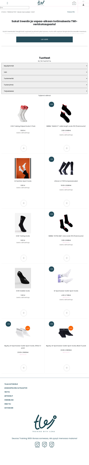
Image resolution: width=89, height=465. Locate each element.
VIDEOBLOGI (9, 400)
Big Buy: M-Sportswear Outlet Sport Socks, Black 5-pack (66, 349)
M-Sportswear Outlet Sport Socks (66, 295)
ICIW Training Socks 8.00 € (23, 239)
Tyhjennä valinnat (44, 95)
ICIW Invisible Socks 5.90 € (23, 294)
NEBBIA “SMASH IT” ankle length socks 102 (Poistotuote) (66, 130)
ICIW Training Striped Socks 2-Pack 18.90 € (23, 129)
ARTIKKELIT (8, 396)
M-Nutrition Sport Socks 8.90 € (23, 184)
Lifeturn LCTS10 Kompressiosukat (66, 185)
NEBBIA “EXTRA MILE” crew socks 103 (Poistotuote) (66, 240)
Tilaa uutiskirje (11, 384)
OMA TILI (7, 404)
